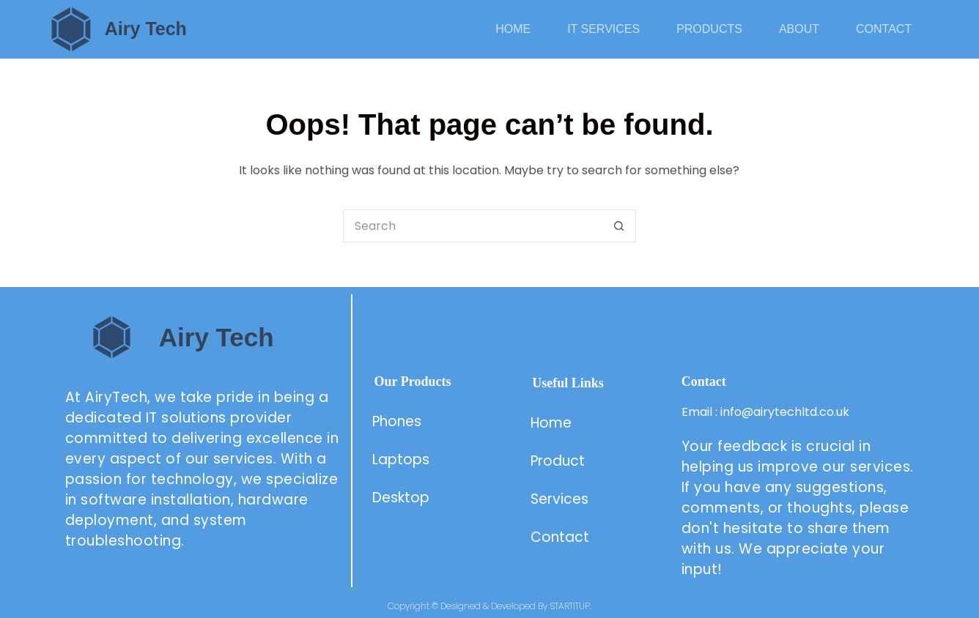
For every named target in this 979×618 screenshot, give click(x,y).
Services (559, 499)
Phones (396, 421)
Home (513, 29)
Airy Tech (146, 28)
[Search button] (619, 225)
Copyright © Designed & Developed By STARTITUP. (489, 606)
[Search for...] (473, 225)
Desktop (400, 497)
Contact (884, 29)
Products (709, 29)
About (799, 29)
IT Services (603, 29)
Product (559, 461)
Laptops (400, 459)
